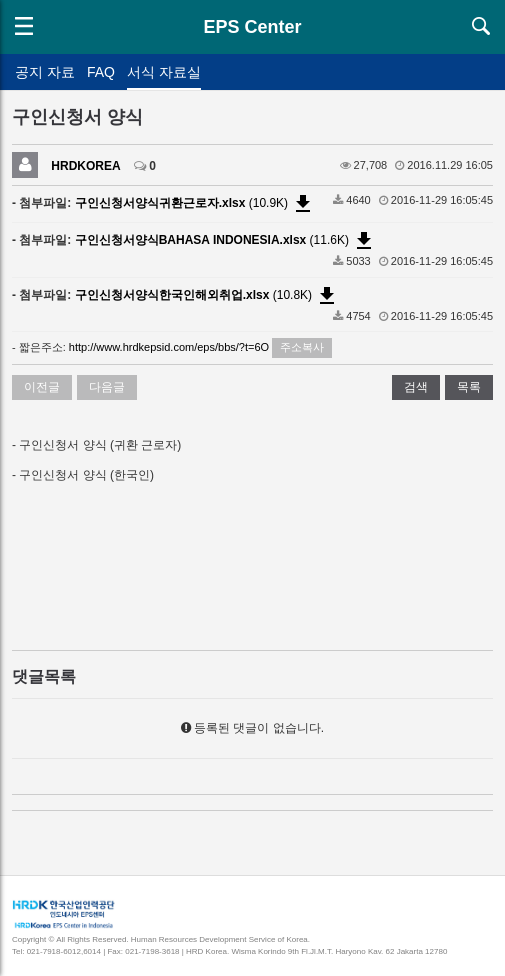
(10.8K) (207, 295)
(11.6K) (226, 240)
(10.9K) (195, 203)
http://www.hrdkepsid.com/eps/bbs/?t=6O (169, 347)
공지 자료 (45, 72)
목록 (469, 387)
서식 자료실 (164, 72)
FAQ (101, 72)
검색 (416, 387)
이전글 (42, 387)
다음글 (107, 387)
